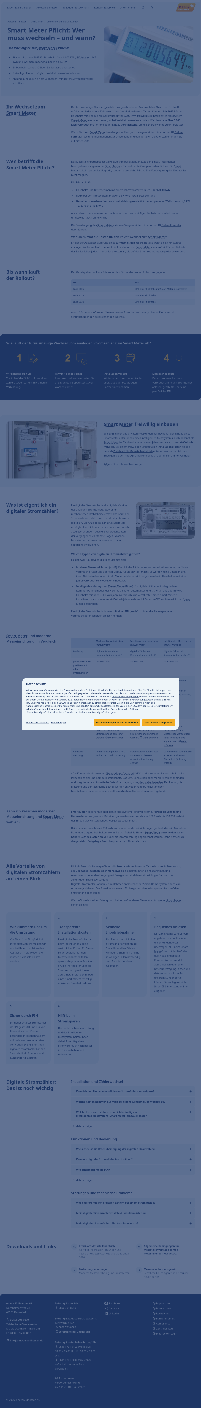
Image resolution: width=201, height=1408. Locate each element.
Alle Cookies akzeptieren (157, 722)
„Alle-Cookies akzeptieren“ (125, 696)
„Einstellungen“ (165, 705)
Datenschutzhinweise (38, 722)
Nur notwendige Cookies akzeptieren (113, 722)
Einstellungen (61, 722)
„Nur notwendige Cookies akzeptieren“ (46, 712)
